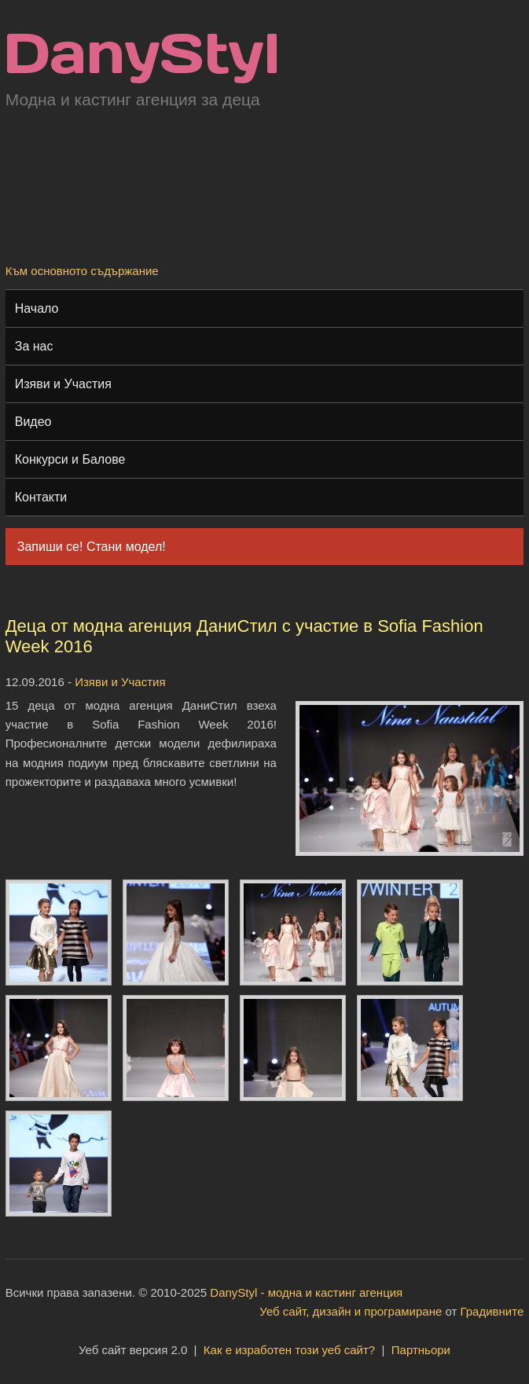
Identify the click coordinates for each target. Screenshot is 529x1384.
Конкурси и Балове (70, 459)
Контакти (41, 497)
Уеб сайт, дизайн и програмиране (350, 1311)
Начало (37, 308)
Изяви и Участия (63, 384)
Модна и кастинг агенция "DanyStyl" (142, 58)
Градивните (492, 1311)
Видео (33, 421)
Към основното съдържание (82, 270)
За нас (34, 346)
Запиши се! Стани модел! (91, 546)
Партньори (420, 1349)
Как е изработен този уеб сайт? (289, 1349)
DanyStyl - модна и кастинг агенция (306, 1292)
